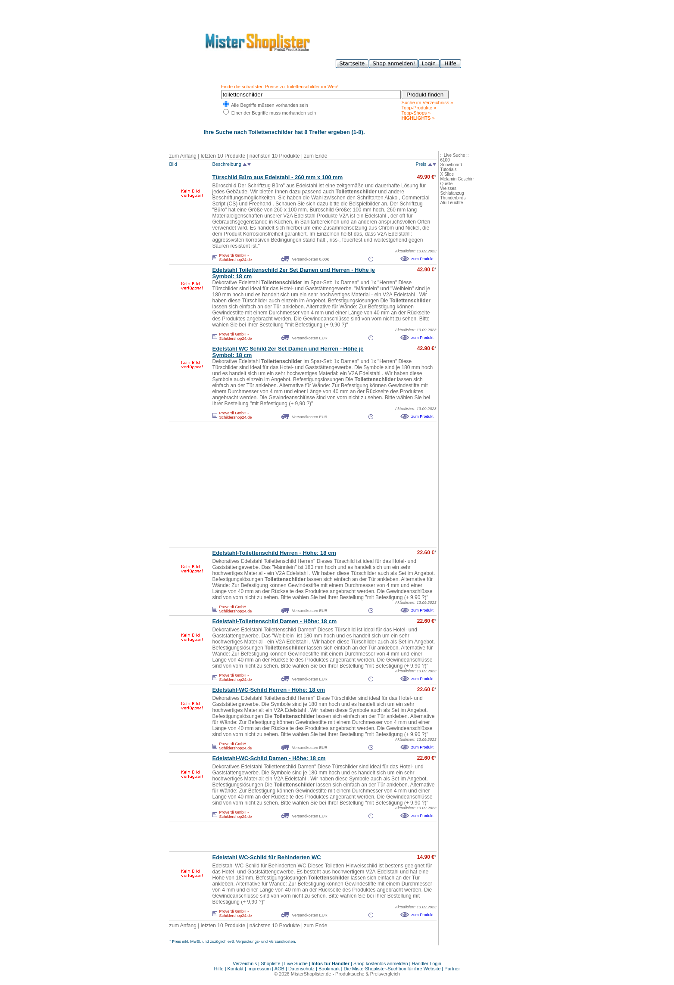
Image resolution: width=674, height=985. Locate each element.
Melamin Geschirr (457, 179)
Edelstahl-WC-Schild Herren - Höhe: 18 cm (268, 690)
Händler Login (427, 963)
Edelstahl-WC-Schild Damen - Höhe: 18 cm (269, 758)
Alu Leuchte (451, 202)
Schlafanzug (452, 193)
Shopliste (270, 963)
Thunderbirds (453, 198)
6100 (445, 160)
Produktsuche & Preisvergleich (367, 973)
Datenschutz (301, 968)
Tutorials (448, 169)
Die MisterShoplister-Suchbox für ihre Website (392, 968)
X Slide (447, 174)
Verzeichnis (245, 963)
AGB (279, 968)
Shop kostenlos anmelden (380, 963)
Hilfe (219, 968)
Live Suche (296, 963)
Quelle (446, 183)
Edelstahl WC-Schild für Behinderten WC (266, 857)
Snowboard (451, 164)
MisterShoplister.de (311, 973)
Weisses (448, 188)
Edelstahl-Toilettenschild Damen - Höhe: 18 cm (274, 621)
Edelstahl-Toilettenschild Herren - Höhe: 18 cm (274, 553)
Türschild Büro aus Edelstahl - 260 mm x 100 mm (277, 177)
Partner (452, 968)
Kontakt (236, 968)
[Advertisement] (284, 484)
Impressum (259, 968)
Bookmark (329, 968)
